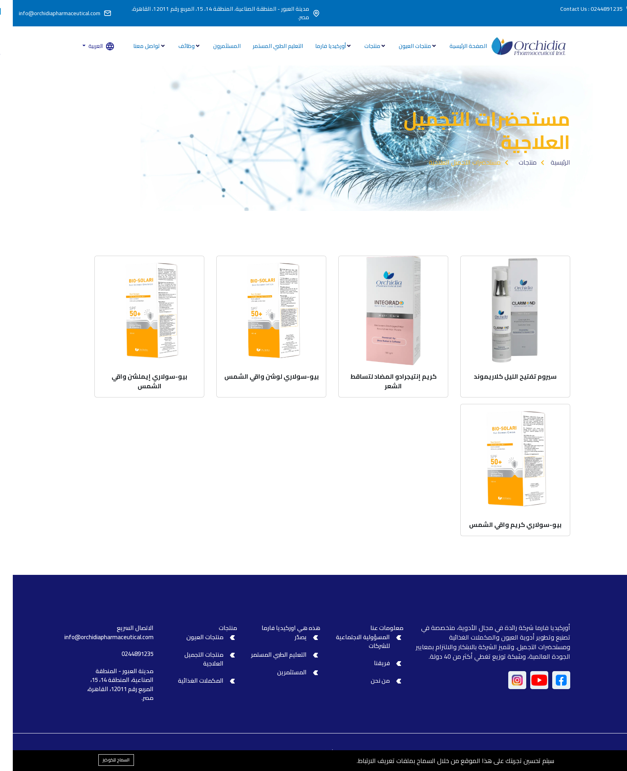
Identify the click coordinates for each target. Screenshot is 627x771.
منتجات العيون (402, 46)
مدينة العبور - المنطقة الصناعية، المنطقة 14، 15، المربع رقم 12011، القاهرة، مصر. (207, 13)
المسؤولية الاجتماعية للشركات (350, 641)
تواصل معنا (134, 46)
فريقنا (369, 663)
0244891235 (125, 654)
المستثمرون (214, 46)
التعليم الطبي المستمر (265, 46)
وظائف (174, 46)
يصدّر (288, 637)
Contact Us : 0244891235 (578, 9)
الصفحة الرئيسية (455, 46)
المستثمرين (279, 672)
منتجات (360, 46)
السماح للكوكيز (103, 760)
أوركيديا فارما (318, 46)
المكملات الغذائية (188, 680)
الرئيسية (547, 162)
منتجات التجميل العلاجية (191, 659)
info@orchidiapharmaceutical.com (47, 13)
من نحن (367, 680)
